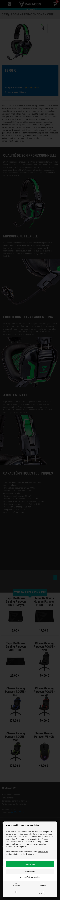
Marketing (43, 885)
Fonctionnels (16, 894)
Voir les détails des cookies (30, 877)
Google (31, 854)
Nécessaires (16, 885)
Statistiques (43, 894)
